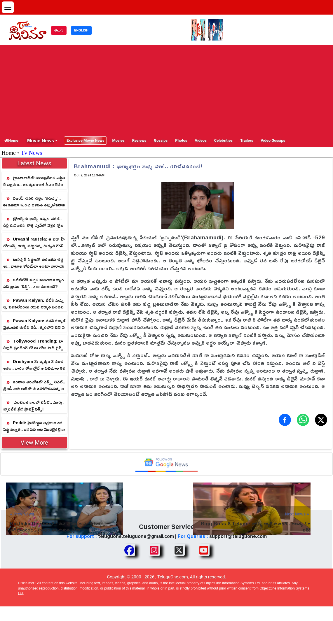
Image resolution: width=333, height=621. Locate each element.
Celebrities (223, 140)
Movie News (40, 140)
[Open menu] (8, 7)
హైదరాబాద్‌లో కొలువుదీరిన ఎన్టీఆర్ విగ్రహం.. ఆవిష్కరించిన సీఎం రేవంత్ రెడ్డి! (34, 181)
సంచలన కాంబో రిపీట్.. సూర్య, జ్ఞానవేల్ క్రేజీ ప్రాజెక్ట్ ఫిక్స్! (33, 405)
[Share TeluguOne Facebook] (129, 550)
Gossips (161, 140)
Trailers (246, 140)
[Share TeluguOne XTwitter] (179, 550)
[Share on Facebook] (285, 419)
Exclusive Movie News (85, 140)
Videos (201, 140)
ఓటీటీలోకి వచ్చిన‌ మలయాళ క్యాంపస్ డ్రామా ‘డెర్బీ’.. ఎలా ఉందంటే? (33, 283)
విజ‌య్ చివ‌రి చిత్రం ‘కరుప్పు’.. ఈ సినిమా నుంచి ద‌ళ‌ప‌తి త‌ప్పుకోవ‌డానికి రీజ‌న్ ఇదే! (34, 201)
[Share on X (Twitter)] (321, 419)
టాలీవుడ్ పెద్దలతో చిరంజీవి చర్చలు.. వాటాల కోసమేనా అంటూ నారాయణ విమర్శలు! (33, 263)
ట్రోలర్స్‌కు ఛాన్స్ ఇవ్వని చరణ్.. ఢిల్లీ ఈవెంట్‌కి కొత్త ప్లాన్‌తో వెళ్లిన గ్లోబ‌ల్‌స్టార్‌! (33, 222)
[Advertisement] (166, 90)
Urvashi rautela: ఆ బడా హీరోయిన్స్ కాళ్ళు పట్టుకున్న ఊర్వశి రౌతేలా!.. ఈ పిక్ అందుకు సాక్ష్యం (34, 242)
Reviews (139, 140)
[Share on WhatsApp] (303, 419)
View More (34, 442)
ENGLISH (81, 30)
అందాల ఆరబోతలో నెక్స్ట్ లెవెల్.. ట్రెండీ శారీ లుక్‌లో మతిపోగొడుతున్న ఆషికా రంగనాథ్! (34, 385)
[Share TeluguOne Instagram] (154, 550)
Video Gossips (273, 140)
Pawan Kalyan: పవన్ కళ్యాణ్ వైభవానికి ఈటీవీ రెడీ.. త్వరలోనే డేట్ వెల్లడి (34, 324)
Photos (181, 140)
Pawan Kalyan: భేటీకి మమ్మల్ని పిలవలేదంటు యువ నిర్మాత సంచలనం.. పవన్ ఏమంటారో (33, 303)
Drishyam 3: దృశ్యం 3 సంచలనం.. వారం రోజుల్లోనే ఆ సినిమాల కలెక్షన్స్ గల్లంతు (34, 365)
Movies (118, 140)
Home (11, 140)
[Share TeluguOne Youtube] (204, 550)
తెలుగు (58, 30)
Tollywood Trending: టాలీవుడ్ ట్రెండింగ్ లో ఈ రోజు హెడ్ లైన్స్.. (33, 344)
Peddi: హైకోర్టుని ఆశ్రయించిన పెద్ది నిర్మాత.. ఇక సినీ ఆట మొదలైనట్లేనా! (34, 426)
